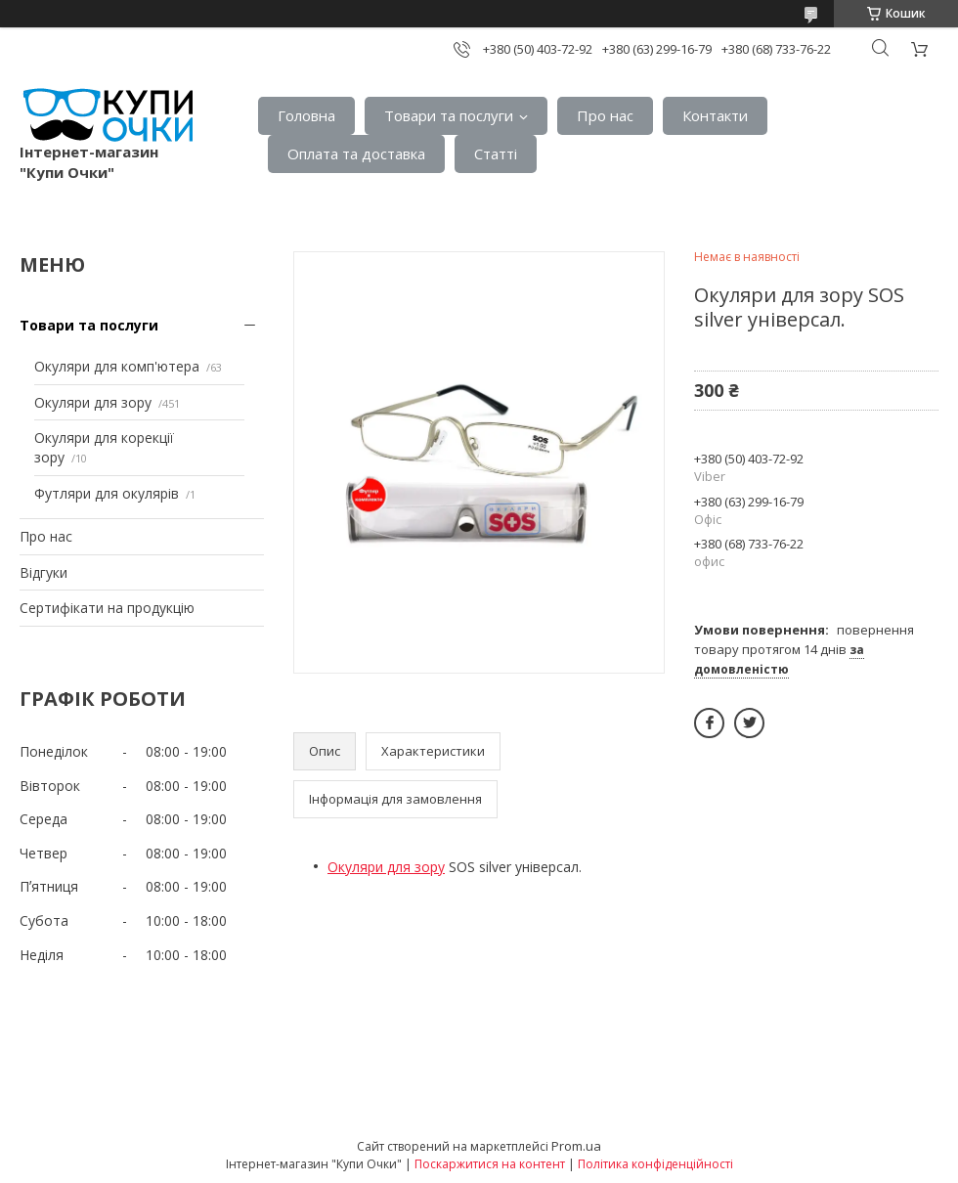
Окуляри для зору (93, 402)
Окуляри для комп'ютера (116, 366)
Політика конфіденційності (655, 1164)
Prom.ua (576, 1146)
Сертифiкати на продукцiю (107, 607)
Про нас (605, 115)
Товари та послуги (448, 115)
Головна (306, 115)
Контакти (715, 115)
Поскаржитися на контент (489, 1164)
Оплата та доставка (356, 153)
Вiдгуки (43, 572)
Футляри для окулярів (106, 493)
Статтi (495, 153)
